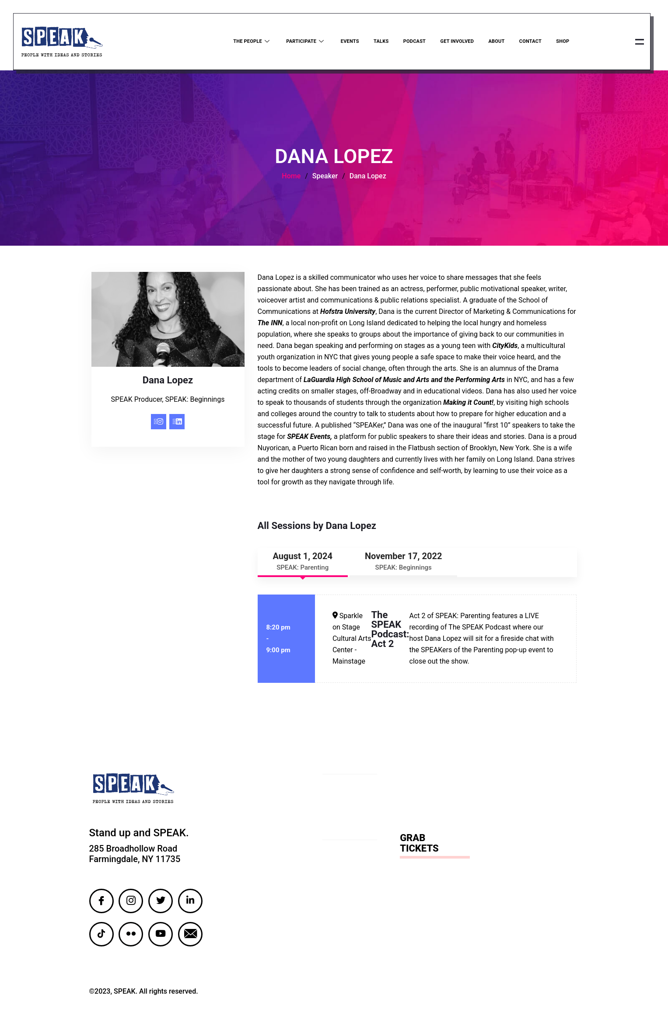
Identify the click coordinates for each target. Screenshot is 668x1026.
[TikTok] (101, 935)
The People (249, 42)
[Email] (190, 935)
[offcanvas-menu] (639, 42)
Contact (529, 42)
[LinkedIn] (177, 423)
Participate (303, 42)
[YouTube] (160, 935)
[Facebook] (101, 902)
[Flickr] (131, 935)
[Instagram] (158, 423)
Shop (561, 42)
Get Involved (455, 42)
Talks (378, 42)
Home (291, 177)
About (495, 42)
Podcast (412, 42)
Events (347, 42)
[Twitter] (160, 902)
